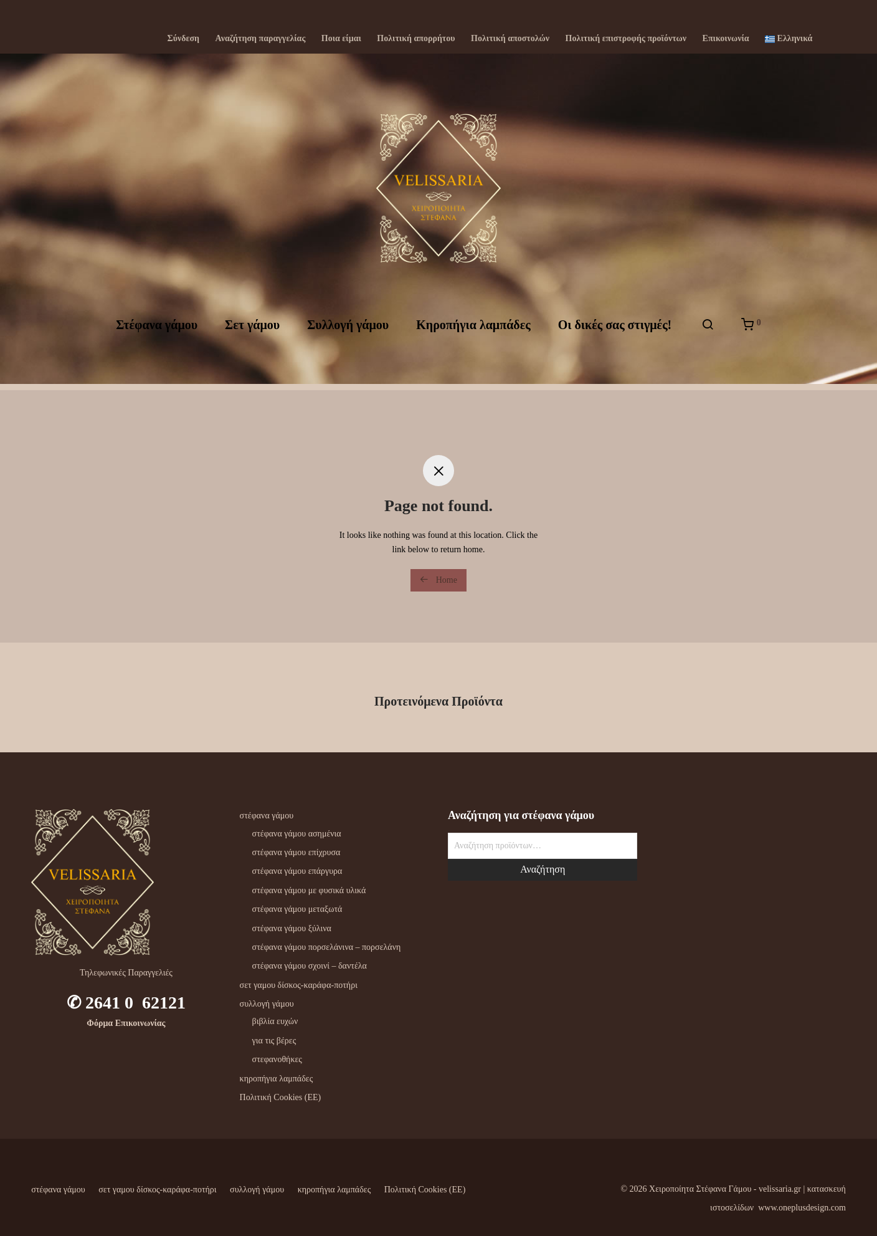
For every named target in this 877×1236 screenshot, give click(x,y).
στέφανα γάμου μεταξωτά (297, 909)
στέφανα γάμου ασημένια (296, 833)
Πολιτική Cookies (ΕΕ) (280, 1097)
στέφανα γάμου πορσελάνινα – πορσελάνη (326, 947)
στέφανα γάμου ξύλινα (291, 928)
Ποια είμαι (341, 38)
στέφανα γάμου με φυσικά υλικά (309, 890)
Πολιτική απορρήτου (416, 38)
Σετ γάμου (252, 328)
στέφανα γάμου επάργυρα (297, 871)
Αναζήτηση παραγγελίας (261, 38)
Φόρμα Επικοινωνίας (126, 1023)
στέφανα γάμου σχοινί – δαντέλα (309, 965)
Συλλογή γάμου (348, 328)
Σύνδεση (184, 38)
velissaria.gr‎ (780, 1189)
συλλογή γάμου (267, 1003)
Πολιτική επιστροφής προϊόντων (626, 38)
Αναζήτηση (542, 869)
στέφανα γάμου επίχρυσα (296, 852)
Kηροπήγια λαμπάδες (473, 328)
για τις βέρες (274, 1040)
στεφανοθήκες (277, 1059)
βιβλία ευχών (275, 1021)
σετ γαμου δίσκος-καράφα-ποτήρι (299, 985)
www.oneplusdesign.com (802, 1207)
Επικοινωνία (726, 38)
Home (438, 580)
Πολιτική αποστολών (510, 38)
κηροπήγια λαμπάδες (276, 1078)
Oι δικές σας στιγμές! (615, 328)
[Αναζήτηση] (707, 328)
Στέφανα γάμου (156, 328)
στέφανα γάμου (267, 815)
